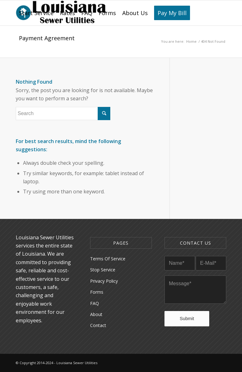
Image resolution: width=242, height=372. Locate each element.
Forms (96, 292)
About (96, 314)
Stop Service (102, 270)
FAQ (94, 303)
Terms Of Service (107, 259)
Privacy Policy (104, 281)
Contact (98, 325)
